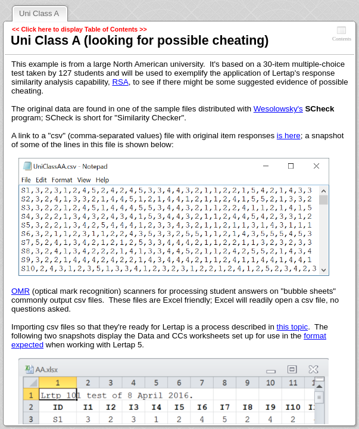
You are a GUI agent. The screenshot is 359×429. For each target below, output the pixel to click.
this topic (292, 326)
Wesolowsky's (278, 108)
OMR (20, 291)
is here (289, 135)
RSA (120, 81)
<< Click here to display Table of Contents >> (79, 29)
